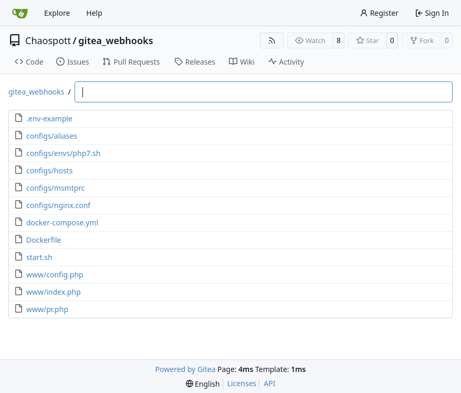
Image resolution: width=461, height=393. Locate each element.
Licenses (242, 383)
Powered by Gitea (185, 369)
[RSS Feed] (272, 40)
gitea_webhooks (115, 40)
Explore (57, 13)
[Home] (20, 13)
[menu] (203, 384)
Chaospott (48, 40)
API (269, 383)
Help (94, 13)
